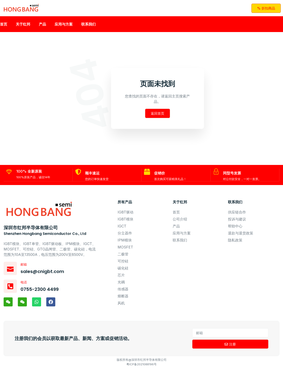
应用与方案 (64, 26)
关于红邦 (23, 26)
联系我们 (88, 26)
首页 (3, 26)
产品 (42, 26)
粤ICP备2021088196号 (141, 371)
